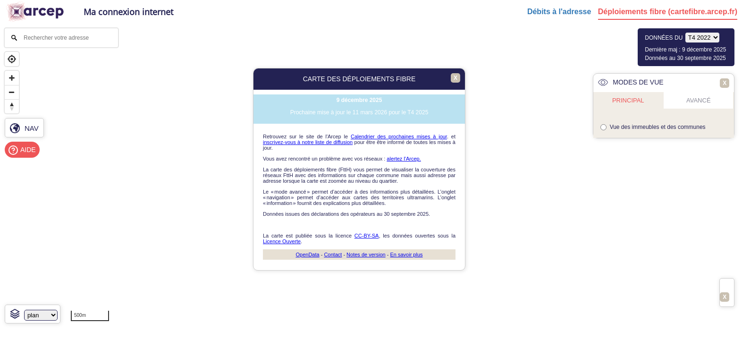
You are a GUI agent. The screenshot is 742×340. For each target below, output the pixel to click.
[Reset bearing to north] (12, 106)
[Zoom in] (12, 78)
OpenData (307, 254)
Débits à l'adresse (559, 12)
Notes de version (366, 254)
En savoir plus (406, 254)
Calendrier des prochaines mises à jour (399, 136)
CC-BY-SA (366, 235)
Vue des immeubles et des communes (658, 127)
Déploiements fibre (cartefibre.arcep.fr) (667, 12)
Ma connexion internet (128, 11)
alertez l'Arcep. (404, 159)
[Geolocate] (12, 59)
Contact (333, 254)
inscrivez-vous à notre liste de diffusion (308, 142)
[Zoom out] (12, 92)
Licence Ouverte (282, 241)
